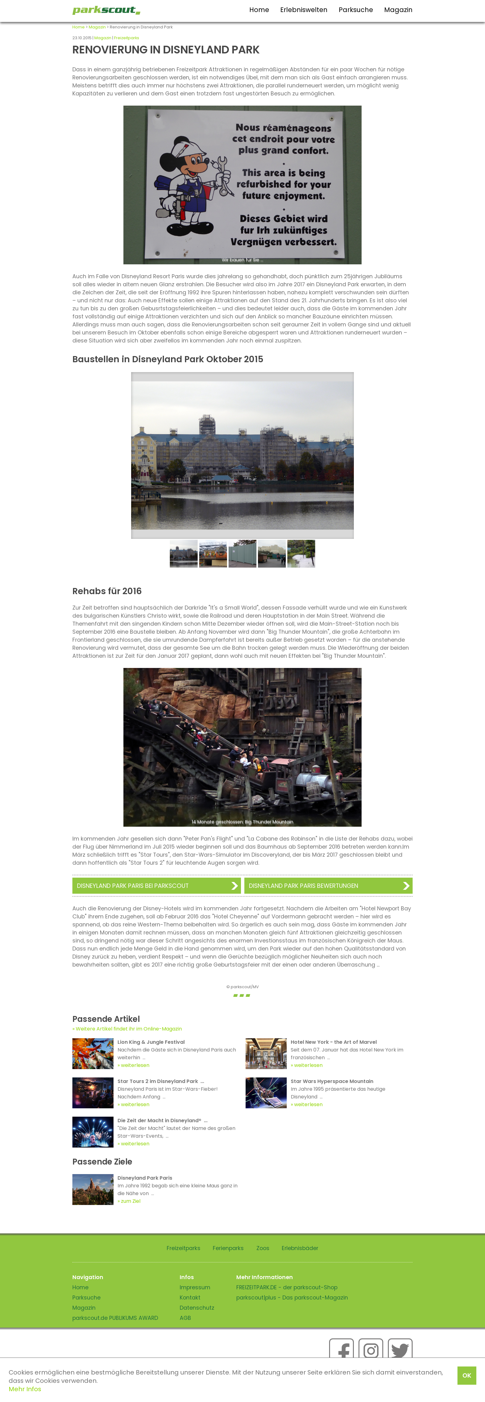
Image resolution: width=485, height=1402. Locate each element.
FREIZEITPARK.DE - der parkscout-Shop (286, 1287)
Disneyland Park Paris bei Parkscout (133, 886)
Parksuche (356, 9)
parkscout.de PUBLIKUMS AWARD (115, 1318)
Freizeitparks (126, 37)
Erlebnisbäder (300, 1248)
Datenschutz (197, 1308)
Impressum (195, 1287)
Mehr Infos (25, 1389)
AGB (185, 1318)
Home (259, 9)
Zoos (262, 1248)
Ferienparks (228, 1248)
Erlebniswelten (304, 9)
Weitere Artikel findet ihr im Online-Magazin (129, 1028)
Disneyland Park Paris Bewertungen (303, 886)
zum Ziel (130, 1201)
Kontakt (190, 1297)
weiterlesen (135, 1065)
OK (466, 1375)
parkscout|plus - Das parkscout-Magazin (292, 1297)
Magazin (398, 9)
